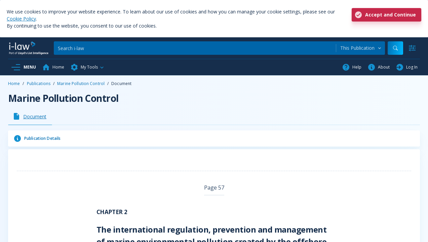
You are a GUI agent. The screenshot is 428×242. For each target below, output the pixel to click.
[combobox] (360, 48)
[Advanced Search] (412, 48)
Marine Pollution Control (81, 83)
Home (14, 83)
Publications (38, 83)
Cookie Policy (21, 18)
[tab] (30, 116)
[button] (87, 67)
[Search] (195, 48)
